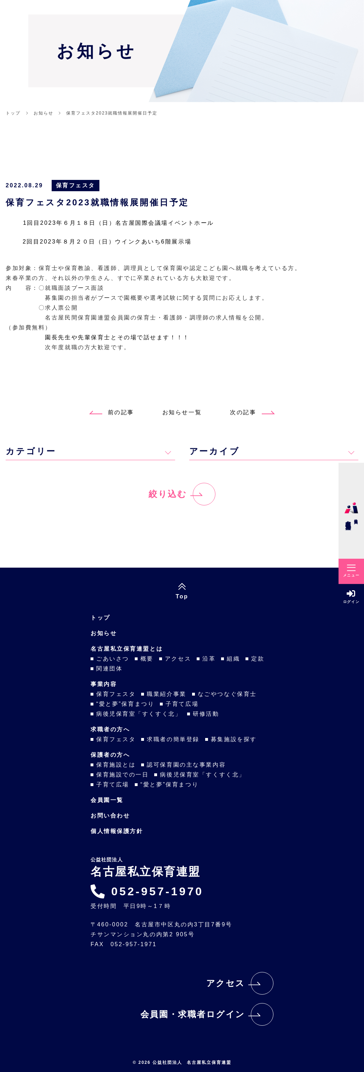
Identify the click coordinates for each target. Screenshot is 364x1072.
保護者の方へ (110, 755)
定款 (257, 659)
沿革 (208, 659)
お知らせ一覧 (182, 412)
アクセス (178, 659)
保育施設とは (115, 765)
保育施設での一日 (122, 775)
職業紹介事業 (166, 694)
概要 (147, 659)
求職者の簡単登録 (173, 739)
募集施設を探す (234, 739)
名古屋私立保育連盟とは (127, 649)
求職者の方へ (110, 729)
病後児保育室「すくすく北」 (138, 714)
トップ (100, 618)
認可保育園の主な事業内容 (186, 765)
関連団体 (109, 669)
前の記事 (111, 412)
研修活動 (206, 714)
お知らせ (104, 633)
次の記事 (252, 412)
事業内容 (104, 684)
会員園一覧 (107, 800)
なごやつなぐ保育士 (227, 694)
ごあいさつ (112, 659)
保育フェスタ (75, 185)
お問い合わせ (110, 816)
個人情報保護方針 (117, 831)
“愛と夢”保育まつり (125, 704)
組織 (233, 659)
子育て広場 (182, 704)
